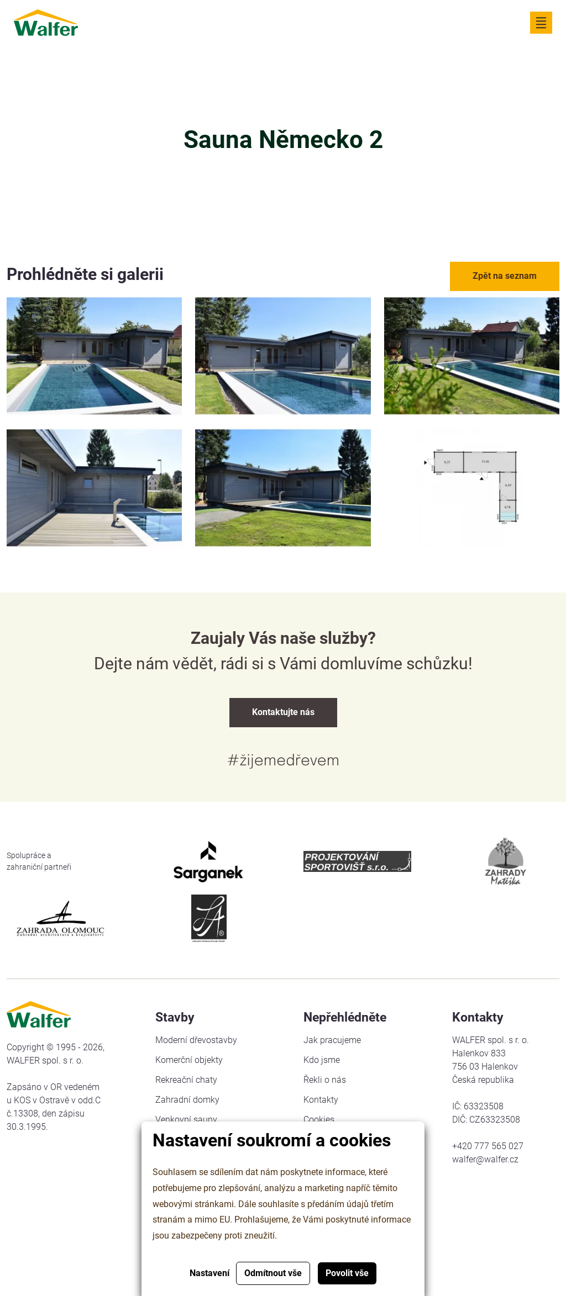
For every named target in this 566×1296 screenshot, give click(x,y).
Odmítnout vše (273, 1273)
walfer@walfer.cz (485, 1159)
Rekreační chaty (186, 1080)
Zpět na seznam (505, 276)
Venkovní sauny (186, 1119)
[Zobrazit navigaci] (541, 23)
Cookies (318, 1119)
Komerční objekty (189, 1060)
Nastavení (209, 1273)
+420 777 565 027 (487, 1146)
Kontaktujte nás (283, 712)
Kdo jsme (321, 1060)
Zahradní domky (187, 1099)
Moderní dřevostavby (196, 1040)
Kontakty (320, 1099)
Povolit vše (347, 1273)
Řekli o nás (324, 1080)
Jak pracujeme (332, 1040)
